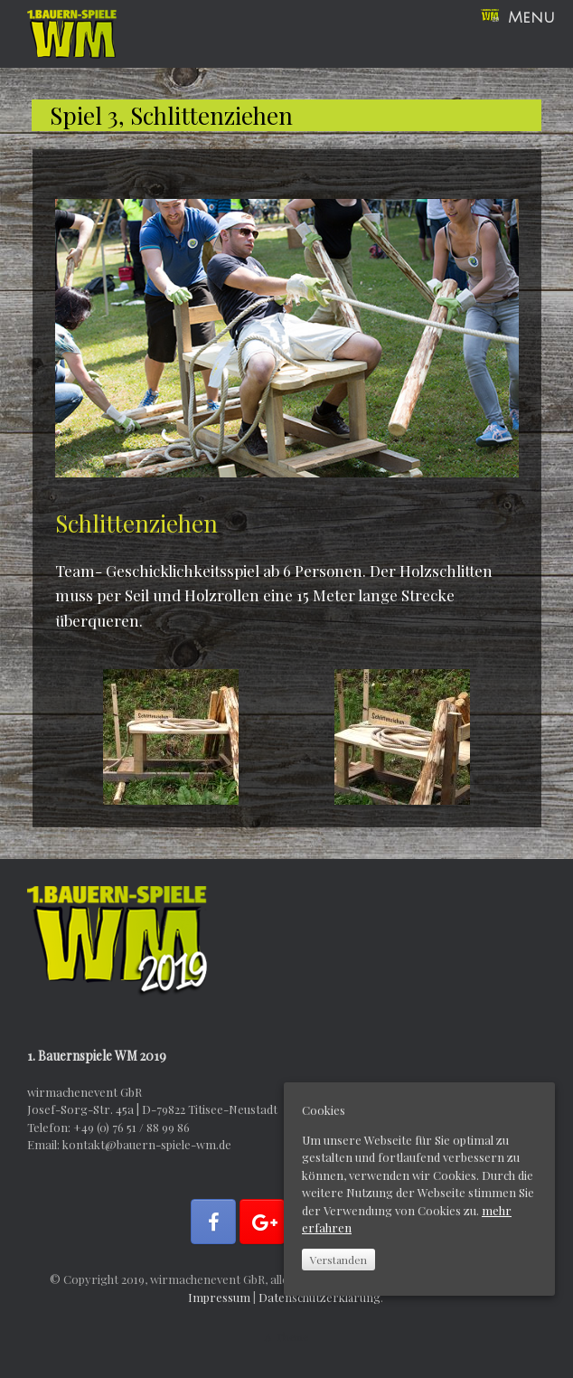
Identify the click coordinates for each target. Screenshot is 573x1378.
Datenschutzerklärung (319, 1297)
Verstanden (338, 1259)
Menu (518, 17)
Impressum (219, 1297)
